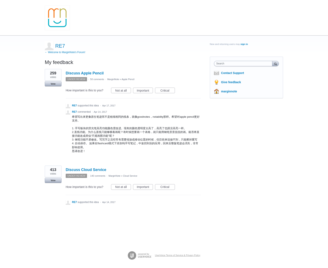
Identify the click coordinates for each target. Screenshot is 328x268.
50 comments (97, 79)
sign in (244, 44)
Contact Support (232, 73)
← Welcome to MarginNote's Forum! (65, 52)
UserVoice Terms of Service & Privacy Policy (177, 255)
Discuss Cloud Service (86, 170)
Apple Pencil (128, 79)
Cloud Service (130, 176)
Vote (53, 84)
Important (145, 91)
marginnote (229, 91)
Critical (167, 91)
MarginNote (113, 79)
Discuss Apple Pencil (85, 73)
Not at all (123, 91)
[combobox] (244, 63)
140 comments (97, 176)
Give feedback (231, 82)
